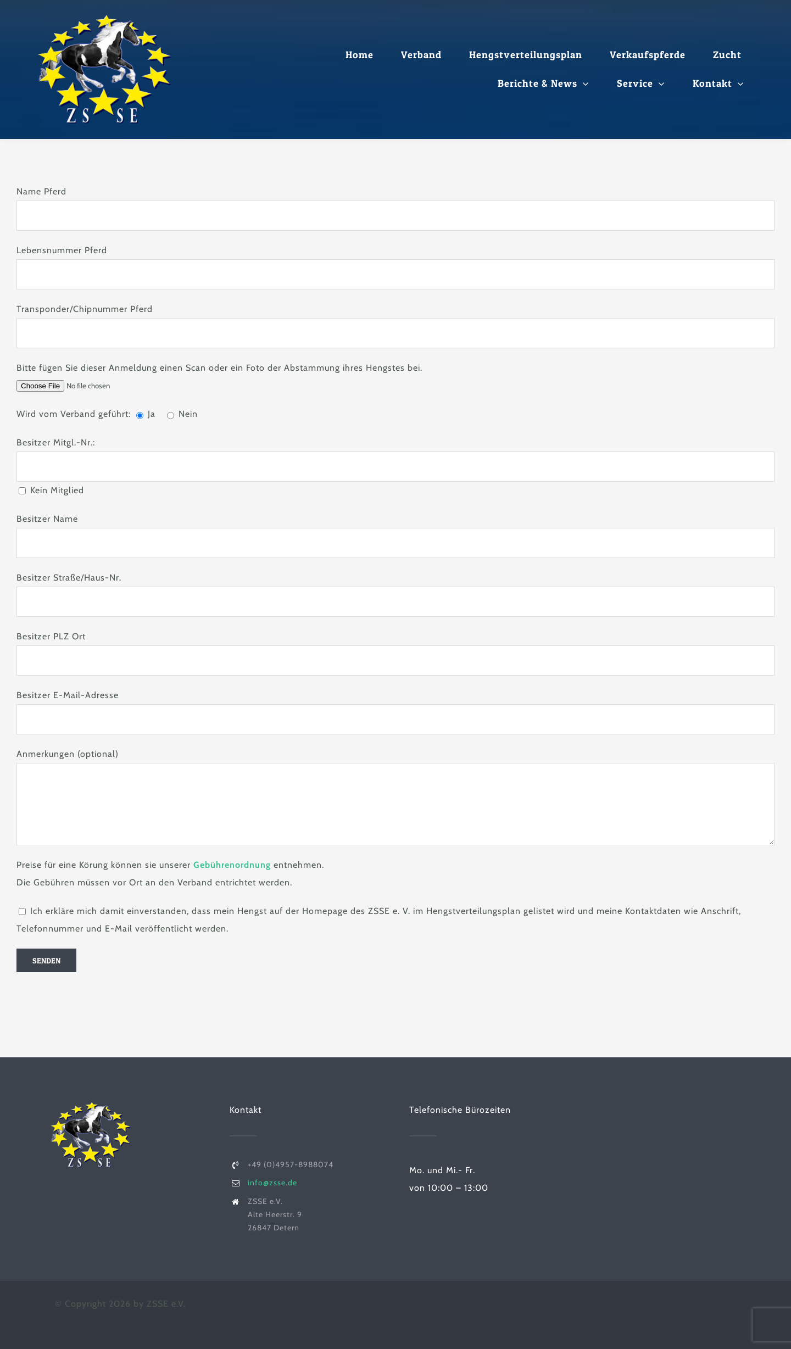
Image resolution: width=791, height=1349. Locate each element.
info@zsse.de (272, 1183)
